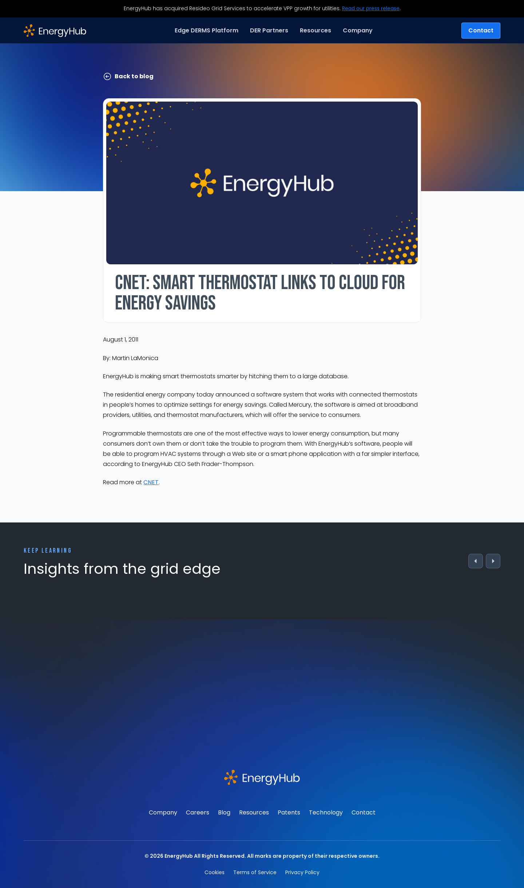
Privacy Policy (302, 872)
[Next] (493, 561)
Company (163, 812)
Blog (224, 812)
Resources (254, 812)
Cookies (215, 872)
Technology (326, 812)
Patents (289, 812)
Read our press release (371, 8)
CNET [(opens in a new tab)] (151, 482)
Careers (197, 812)
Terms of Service (255, 872)
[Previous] (475, 561)
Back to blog (128, 76)
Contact (480, 30)
